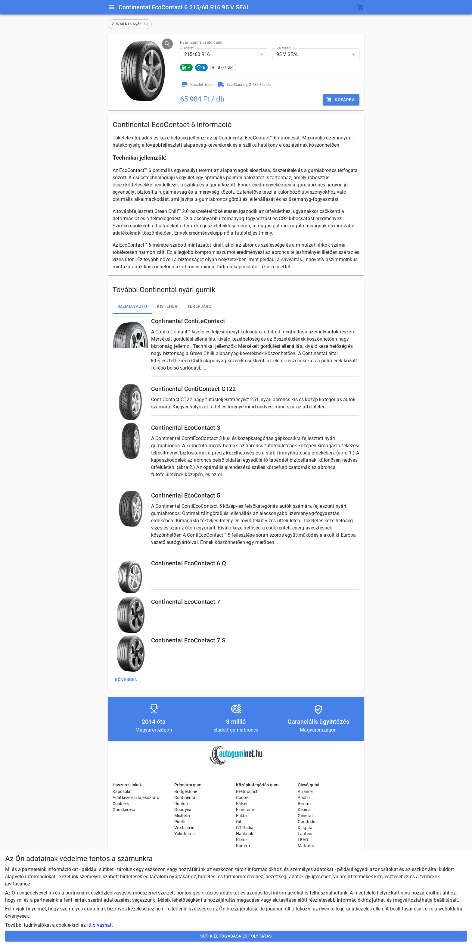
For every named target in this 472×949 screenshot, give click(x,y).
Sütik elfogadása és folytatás (236, 936)
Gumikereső (124, 809)
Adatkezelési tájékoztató (136, 797)
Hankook (244, 833)
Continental (185, 797)
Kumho (243, 845)
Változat (283, 48)
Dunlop (181, 803)
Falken (242, 803)
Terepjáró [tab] (199, 306)
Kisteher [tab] (167, 306)
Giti (239, 821)
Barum (304, 803)
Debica (304, 809)
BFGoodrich (247, 791)
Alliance (305, 791)
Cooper (243, 797)
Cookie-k (121, 803)
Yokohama (184, 833)
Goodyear (183, 809)
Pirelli (179, 821)
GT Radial (245, 827)
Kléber (242, 839)
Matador (306, 845)
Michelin (182, 815)
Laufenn (306, 833)
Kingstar (306, 827)
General (305, 815)
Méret (189, 48)
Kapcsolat (122, 791)
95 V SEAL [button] (287, 54)
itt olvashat (99, 925)
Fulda (241, 815)
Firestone (245, 809)
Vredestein (184, 827)
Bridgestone (185, 791)
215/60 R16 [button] (197, 54)
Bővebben (126, 679)
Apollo (304, 797)
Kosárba (341, 99)
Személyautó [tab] (132, 306)
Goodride (306, 821)
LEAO (303, 839)
